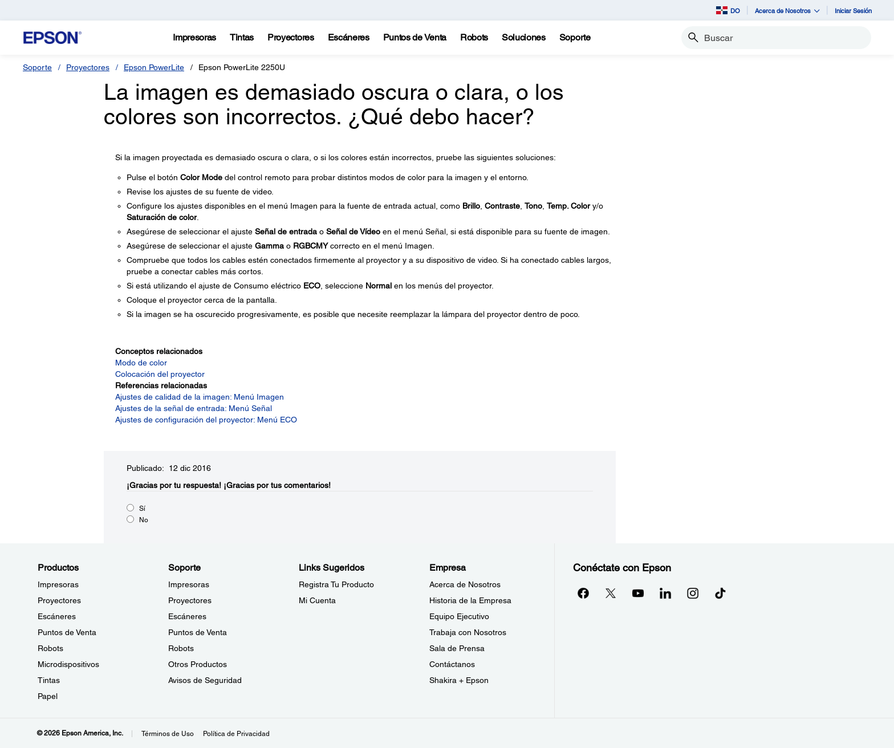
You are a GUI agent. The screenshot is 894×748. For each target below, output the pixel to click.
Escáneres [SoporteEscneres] (187, 616)
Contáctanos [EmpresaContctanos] (452, 664)
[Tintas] (241, 38)
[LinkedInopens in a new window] (665, 593)
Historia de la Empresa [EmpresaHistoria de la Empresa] (470, 600)
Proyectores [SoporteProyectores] (190, 600)
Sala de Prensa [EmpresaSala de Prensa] (457, 648)
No (143, 520)
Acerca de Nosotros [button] (787, 10)
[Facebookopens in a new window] (583, 593)
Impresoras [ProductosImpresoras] (58, 584)
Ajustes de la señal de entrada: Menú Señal (193, 408)
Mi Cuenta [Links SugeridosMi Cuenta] (317, 600)
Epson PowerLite (154, 67)
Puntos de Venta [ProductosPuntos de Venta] (67, 632)
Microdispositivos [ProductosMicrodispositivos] (68, 664)
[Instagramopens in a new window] (692, 593)
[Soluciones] (523, 38)
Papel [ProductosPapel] (48, 696)
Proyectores (87, 67)
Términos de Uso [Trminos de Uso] (167, 734)
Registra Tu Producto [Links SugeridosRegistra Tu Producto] (336, 584)
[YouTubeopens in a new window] (638, 593)
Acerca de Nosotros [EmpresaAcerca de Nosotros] (465, 584)
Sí (142, 509)
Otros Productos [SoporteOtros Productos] (197, 664)
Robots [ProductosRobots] (50, 648)
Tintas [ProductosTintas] (49, 680)
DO (728, 10)
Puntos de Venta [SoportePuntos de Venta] (197, 632)
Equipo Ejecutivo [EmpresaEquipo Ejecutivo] (459, 616)
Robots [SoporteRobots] (181, 648)
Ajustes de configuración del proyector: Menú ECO (206, 419)
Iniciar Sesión (853, 10)
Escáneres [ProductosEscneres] (57, 616)
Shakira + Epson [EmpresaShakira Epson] (459, 680)
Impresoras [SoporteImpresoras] (188, 584)
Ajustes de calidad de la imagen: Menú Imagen (199, 396)
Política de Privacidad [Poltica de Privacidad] (236, 734)
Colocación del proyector (160, 374)
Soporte (37, 67)
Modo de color (141, 362)
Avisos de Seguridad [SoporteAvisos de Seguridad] (205, 680)
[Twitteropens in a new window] (610, 593)
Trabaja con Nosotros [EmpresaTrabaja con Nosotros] (467, 632)
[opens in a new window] (720, 593)
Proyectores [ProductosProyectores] (59, 600)
